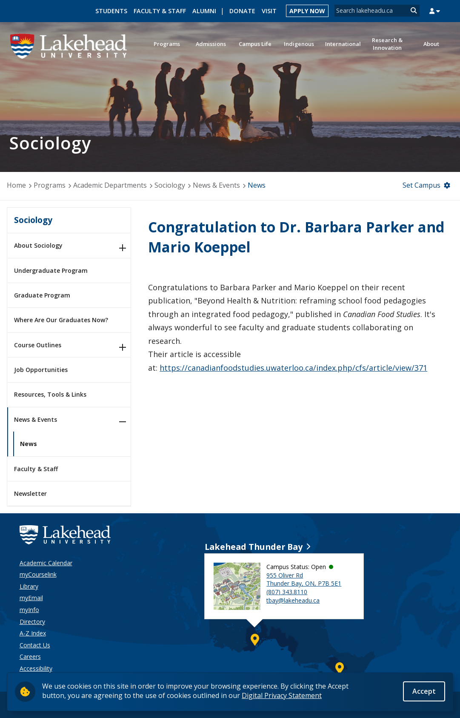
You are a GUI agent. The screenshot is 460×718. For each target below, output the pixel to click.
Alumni (204, 11)
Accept (424, 691)
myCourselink (38, 574)
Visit (269, 11)
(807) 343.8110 (286, 592)
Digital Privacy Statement (282, 695)
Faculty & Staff (160, 11)
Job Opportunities (41, 370)
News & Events (216, 185)
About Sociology (38, 245)
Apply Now (307, 11)
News (257, 185)
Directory (32, 622)
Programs (50, 185)
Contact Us (35, 645)
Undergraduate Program (51, 270)
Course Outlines (37, 345)
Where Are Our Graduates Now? (61, 320)
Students (111, 11)
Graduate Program (42, 295)
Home (16, 185)
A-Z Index (33, 633)
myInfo (29, 610)
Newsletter (30, 493)
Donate (242, 11)
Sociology (169, 185)
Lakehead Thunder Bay (254, 546)
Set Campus (421, 185)
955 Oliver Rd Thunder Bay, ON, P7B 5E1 (303, 579)
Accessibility (36, 668)
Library (29, 586)
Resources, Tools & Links (50, 394)
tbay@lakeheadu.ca (293, 600)
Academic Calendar (46, 563)
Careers (30, 656)
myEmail (31, 598)
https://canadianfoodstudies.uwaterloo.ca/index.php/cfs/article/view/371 (293, 368)
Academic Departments (110, 185)
